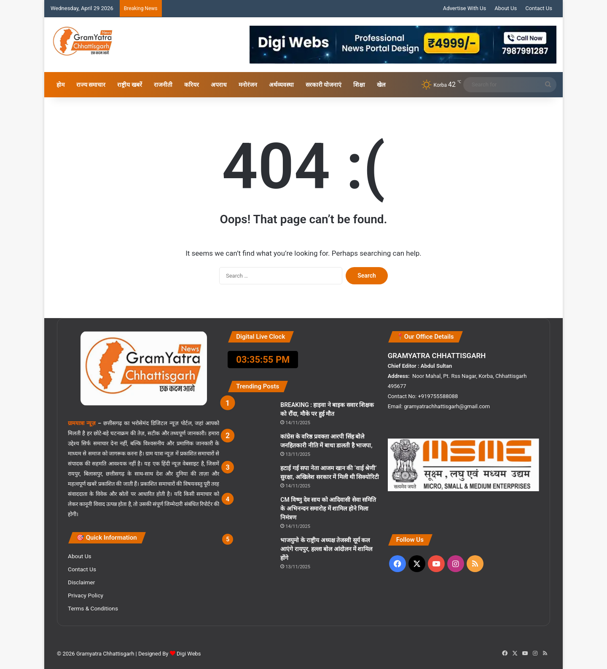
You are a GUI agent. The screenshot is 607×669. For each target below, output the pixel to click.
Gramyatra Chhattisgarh (104, 653)
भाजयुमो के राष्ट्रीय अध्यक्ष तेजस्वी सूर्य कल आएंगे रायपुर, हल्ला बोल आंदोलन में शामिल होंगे (326, 549)
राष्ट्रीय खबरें (129, 84)
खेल (381, 84)
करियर (191, 84)
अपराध (219, 84)
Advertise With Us (464, 8)
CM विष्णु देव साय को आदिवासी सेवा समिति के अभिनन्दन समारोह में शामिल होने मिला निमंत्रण (328, 508)
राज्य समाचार (90, 84)
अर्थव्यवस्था (281, 84)
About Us (505, 8)
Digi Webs (189, 653)
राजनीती (163, 84)
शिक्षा (359, 84)
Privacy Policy (85, 595)
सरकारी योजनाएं (323, 84)
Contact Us (538, 8)
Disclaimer (81, 582)
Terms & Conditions (93, 608)
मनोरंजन (248, 84)
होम (60, 84)
